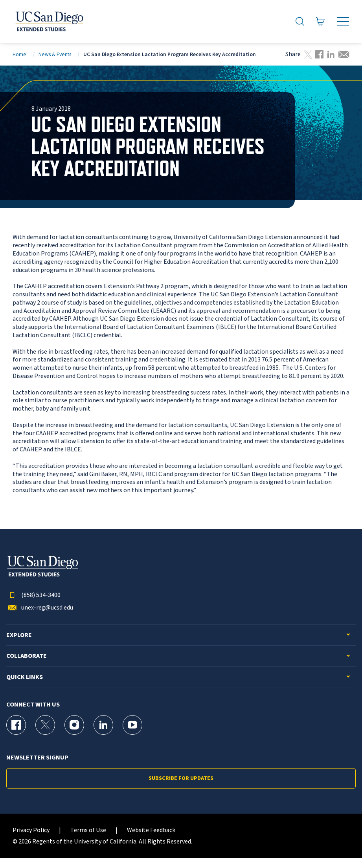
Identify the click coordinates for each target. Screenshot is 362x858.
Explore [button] (19, 635)
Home (19, 54)
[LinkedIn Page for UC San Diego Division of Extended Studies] (103, 725)
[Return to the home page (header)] (49, 21)
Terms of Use (88, 830)
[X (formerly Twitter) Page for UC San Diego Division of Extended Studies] (45, 725)
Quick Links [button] (24, 677)
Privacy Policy (31, 830)
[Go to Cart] (320, 21)
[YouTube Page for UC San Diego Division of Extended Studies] (132, 725)
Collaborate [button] (26, 656)
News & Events (55, 54)
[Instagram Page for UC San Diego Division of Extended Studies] (74, 725)
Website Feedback (151, 830)
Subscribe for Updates (181, 778)
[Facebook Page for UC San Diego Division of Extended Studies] (16, 725)
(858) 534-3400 (33, 595)
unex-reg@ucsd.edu (39, 608)
